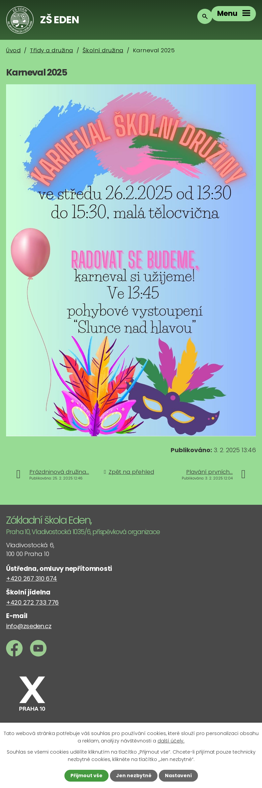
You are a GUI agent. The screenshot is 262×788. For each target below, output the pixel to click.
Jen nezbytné (133, 775)
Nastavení (178, 775)
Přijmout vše (86, 775)
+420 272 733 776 (32, 602)
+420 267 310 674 (31, 578)
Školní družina (103, 50)
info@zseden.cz (29, 626)
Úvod (13, 50)
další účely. (170, 740)
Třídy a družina (51, 50)
